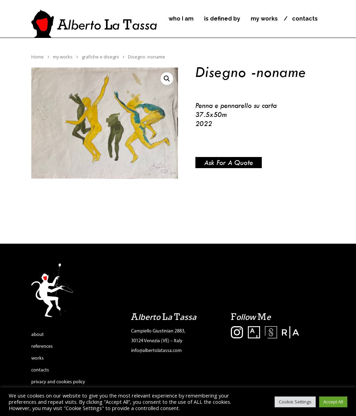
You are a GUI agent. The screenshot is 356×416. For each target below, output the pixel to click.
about (37, 334)
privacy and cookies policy (58, 382)
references (42, 346)
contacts (305, 19)
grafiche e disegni (100, 57)
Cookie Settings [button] (295, 402)
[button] (167, 78)
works (37, 358)
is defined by (222, 19)
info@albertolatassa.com (156, 350)
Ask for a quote (228, 162)
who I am (181, 19)
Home (37, 57)
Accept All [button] (333, 402)
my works (264, 19)
